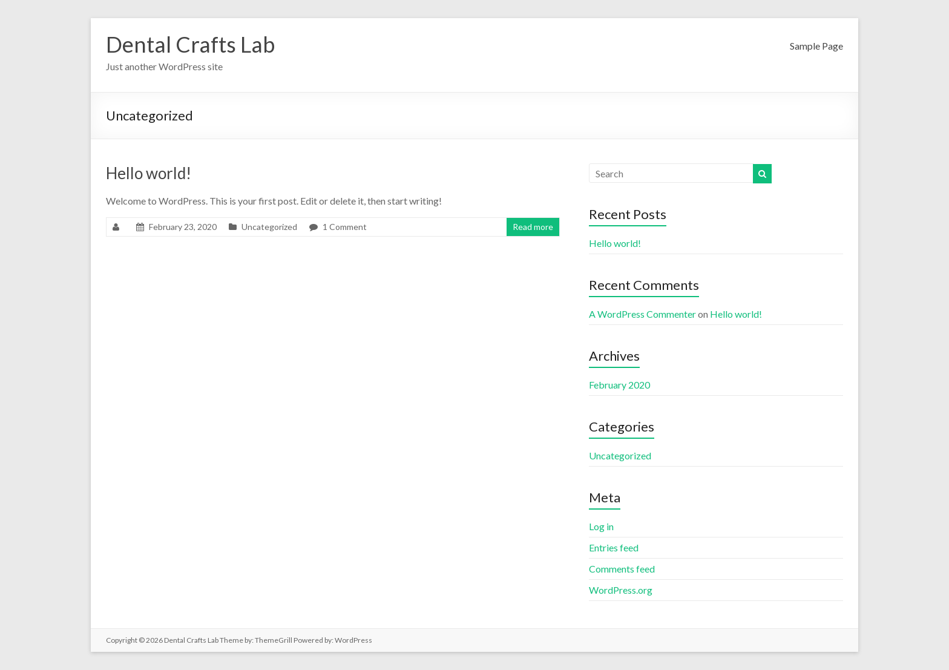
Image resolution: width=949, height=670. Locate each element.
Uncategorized (269, 227)
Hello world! (148, 173)
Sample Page (816, 45)
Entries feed (614, 547)
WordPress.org (620, 590)
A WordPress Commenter (642, 314)
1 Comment (345, 227)
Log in (601, 526)
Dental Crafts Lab (190, 44)
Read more (533, 227)
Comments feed (622, 568)
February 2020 (619, 384)
